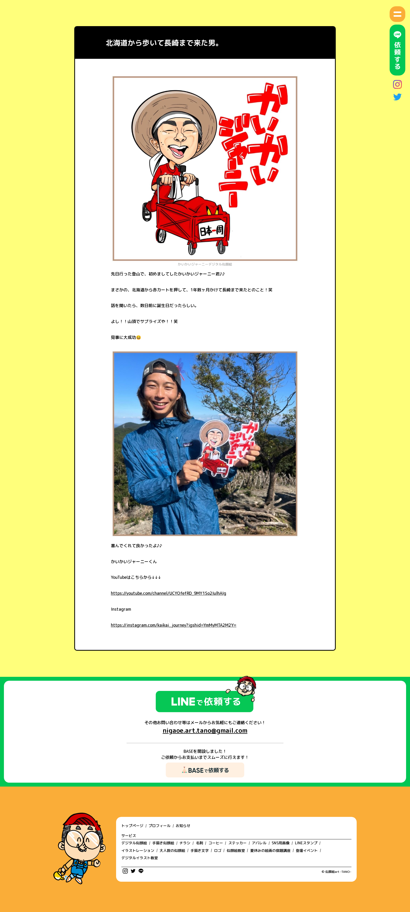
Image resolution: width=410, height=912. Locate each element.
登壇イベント (307, 850)
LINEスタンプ (306, 842)
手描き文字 (199, 850)
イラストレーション (137, 850)
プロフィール (159, 825)
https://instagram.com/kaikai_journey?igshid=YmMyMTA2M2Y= (173, 625)
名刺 (199, 842)
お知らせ (183, 825)
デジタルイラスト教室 (139, 857)
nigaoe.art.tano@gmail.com (205, 730)
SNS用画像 (280, 842)
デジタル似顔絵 (134, 842)
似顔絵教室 (236, 850)
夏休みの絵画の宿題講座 (270, 850)
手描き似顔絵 (163, 842)
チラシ (184, 842)
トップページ (132, 825)
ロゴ (217, 850)
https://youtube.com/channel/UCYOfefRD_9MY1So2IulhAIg (168, 593)
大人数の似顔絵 (172, 850)
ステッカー (237, 842)
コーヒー (215, 842)
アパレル (259, 842)
